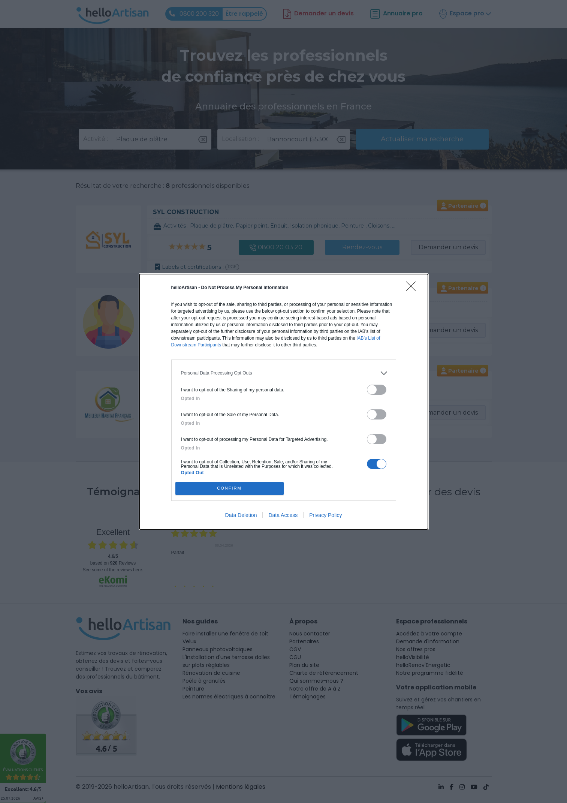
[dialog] (283, 401)
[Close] (413, 289)
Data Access (283, 515)
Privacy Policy (325, 515)
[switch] (376, 390)
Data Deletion (241, 515)
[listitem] (283, 373)
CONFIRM (229, 488)
